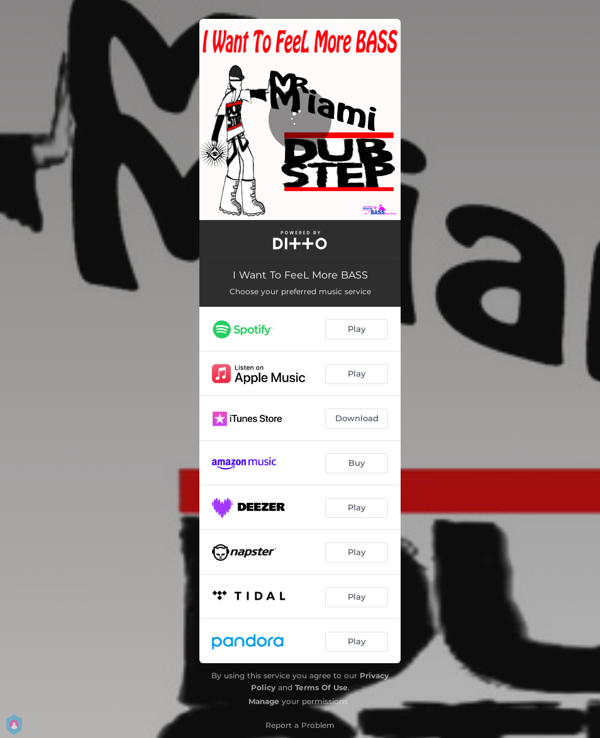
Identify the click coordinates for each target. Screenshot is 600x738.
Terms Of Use (321, 687)
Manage (263, 701)
